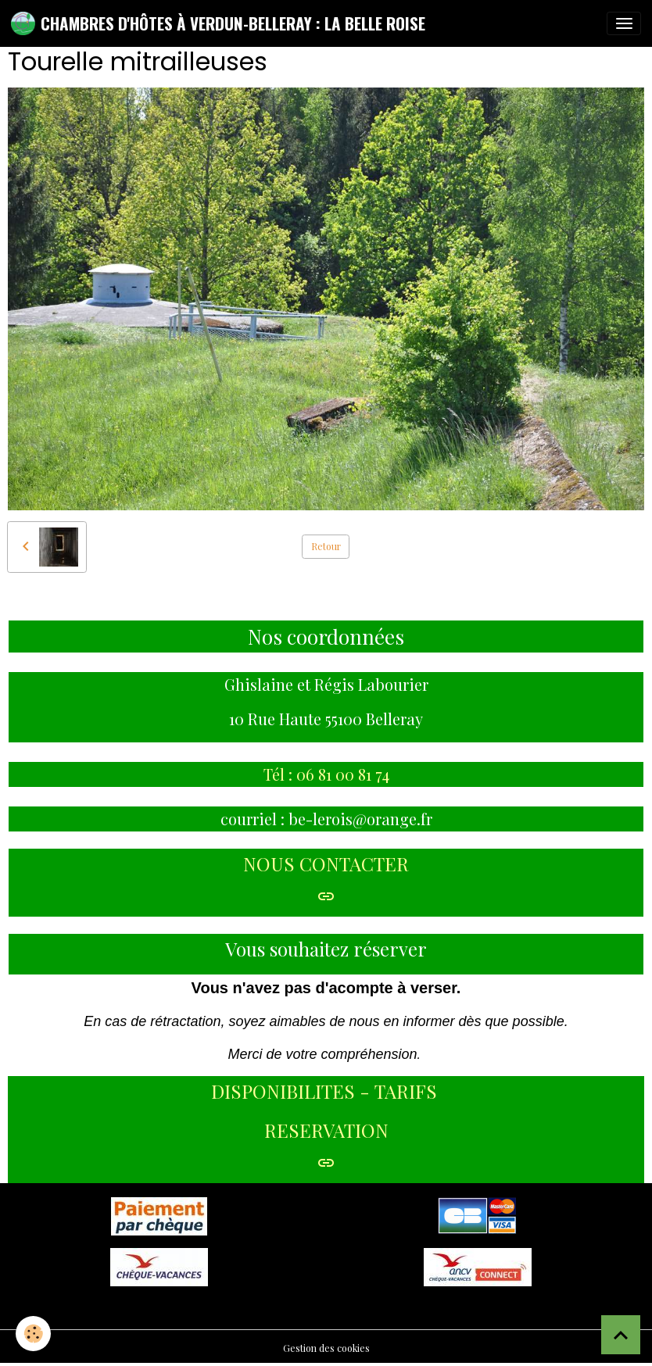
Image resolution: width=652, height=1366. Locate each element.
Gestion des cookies (326, 1348)
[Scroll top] (620, 1334)
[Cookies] (33, 1333)
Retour (326, 546)
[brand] (218, 23)
